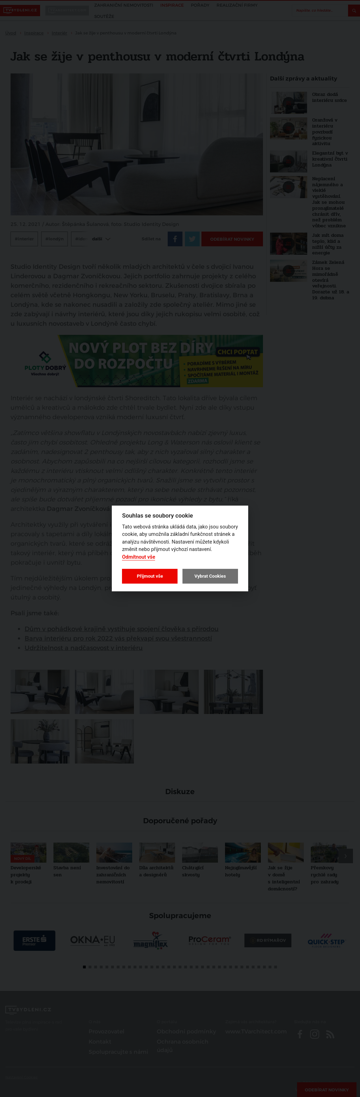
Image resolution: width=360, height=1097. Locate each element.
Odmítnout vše (138, 557)
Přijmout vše (150, 576)
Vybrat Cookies (210, 576)
